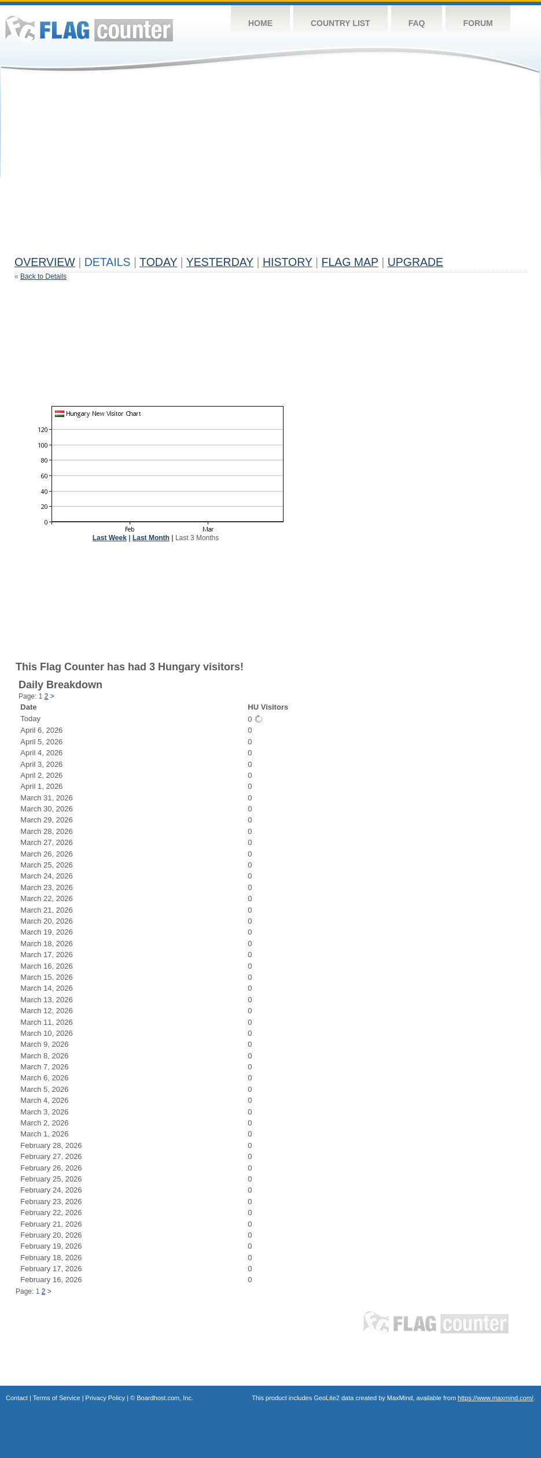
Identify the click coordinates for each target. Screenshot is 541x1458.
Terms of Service (56, 1397)
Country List (340, 23)
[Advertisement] (201, 169)
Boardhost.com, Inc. (165, 1397)
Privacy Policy (105, 1397)
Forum (477, 23)
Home (260, 23)
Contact (17, 1397)
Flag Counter (89, 29)
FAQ (416, 23)
